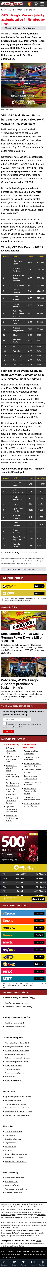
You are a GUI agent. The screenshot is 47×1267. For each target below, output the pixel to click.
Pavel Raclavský (29, 28)
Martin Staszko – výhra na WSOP (16, 1158)
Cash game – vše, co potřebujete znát (17, 1058)
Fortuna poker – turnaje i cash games (17, 1115)
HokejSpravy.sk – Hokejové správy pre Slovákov (12, 818)
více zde (28, 563)
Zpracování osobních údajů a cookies (14, 1254)
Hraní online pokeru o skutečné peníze (17, 1108)
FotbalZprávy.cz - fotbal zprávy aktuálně (11, 768)
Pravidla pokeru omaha (12, 1069)
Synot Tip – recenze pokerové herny (17, 1003)
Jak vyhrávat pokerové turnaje (15, 1054)
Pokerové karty (10, 1135)
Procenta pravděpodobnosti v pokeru (17, 1050)
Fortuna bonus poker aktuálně (15, 1027)
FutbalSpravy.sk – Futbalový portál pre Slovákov (30, 791)
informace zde (6, 1233)
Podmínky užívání (38, 1251)
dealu (23, 402)
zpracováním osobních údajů (26, 724)
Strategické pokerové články (14, 1080)
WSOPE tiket (27, 164)
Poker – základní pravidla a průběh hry (17, 1043)
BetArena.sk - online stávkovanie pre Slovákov (12, 800)
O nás (3, 1251)
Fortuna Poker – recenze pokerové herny (18, 1007)
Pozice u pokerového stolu (13, 1065)
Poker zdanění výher (11, 1181)
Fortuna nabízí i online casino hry (16, 1189)
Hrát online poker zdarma (13, 1100)
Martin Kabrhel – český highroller (16, 1161)
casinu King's (15, 452)
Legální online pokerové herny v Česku (18, 1097)
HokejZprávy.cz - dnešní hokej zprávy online (12, 776)
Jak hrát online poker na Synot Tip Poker (18, 1112)
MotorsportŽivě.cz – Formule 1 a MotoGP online (12, 791)
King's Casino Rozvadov (13, 1139)
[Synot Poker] (19, 862)
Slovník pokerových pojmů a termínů (17, 1062)
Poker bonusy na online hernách (15, 1104)
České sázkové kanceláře (13, 1193)
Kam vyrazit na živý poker (13, 1132)
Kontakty (11, 1251)
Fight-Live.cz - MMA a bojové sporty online (12, 759)
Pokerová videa (10, 1077)
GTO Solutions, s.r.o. (12, 1257)
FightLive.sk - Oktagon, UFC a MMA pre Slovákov (12, 809)
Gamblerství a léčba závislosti (15, 1178)
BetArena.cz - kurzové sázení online (11, 750)
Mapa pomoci (24, 1243)
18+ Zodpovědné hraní (37, 1254)
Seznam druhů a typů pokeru (14, 1073)
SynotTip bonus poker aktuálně (15, 1023)
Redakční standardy (22, 1251)
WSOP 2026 (9, 1150)
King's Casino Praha (11, 1143)
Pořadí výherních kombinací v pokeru (17, 1047)
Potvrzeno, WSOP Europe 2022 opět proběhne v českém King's (20, 683)
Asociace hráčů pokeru (12, 1185)
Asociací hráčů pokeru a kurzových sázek (30, 1217)
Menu (42, 3)
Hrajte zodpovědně (6, 558)
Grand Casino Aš (10, 1147)
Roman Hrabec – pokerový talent (16, 1154)
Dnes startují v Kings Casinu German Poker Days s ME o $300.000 (22, 637)
